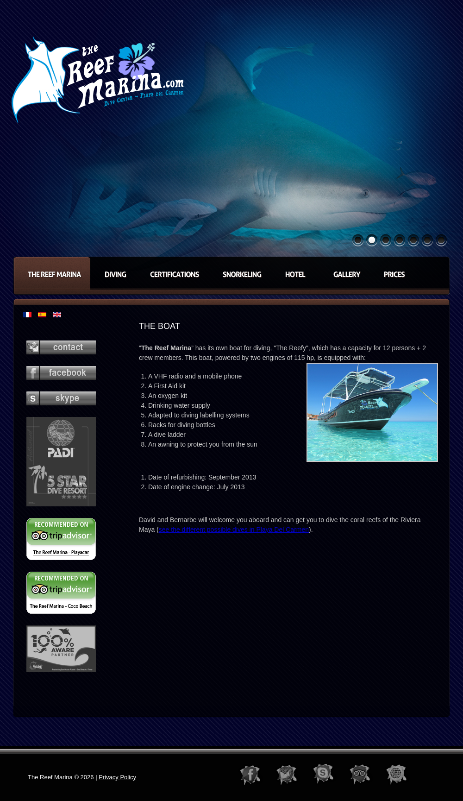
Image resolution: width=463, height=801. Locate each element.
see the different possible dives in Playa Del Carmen (234, 529)
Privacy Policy (117, 777)
